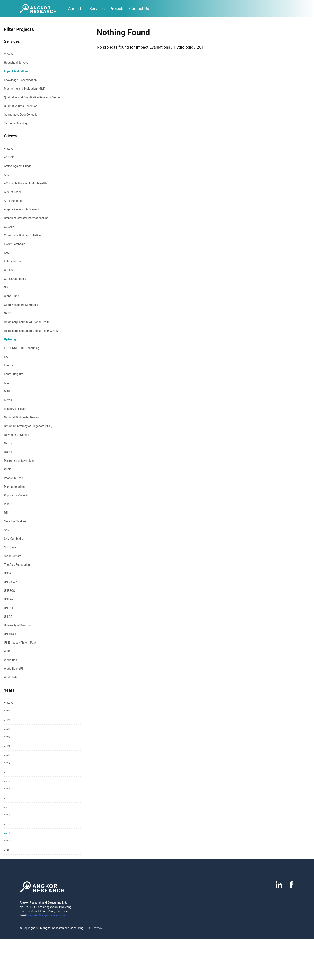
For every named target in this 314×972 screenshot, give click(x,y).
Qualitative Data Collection (20, 106)
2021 (7, 746)
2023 (7, 728)
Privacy (97, 928)
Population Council (16, 495)
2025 (7, 711)
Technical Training (15, 123)
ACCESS (9, 157)
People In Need (13, 478)
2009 (7, 850)
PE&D (7, 469)
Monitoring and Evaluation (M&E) (24, 88)
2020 (7, 754)
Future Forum (12, 261)
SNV (6, 530)
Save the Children (15, 521)
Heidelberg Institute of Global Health (27, 322)
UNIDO (8, 616)
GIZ (6, 287)
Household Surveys (16, 62)
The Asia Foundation (17, 564)
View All (9, 54)
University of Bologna (17, 625)
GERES (8, 270)
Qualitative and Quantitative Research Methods (33, 97)
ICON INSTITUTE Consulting (21, 348)
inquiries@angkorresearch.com (47, 915)
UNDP (8, 573)
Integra (8, 365)
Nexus (8, 443)
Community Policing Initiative (22, 235)
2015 (7, 798)
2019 (7, 763)
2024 (7, 720)
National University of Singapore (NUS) (28, 426)
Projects (116, 8)
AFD (6, 174)
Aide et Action (13, 192)
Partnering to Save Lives (19, 460)
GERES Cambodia (15, 278)
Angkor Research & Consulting (23, 209)
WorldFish (10, 677)
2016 (7, 789)
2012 (7, 824)
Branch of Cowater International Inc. (26, 218)
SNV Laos (10, 547)
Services (97, 8)
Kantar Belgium (13, 374)
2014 (7, 806)
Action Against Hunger (18, 166)
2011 (7, 832)
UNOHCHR (10, 634)
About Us (76, 8)
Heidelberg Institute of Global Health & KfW (31, 330)
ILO (6, 356)
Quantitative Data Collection (21, 114)
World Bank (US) (14, 668)
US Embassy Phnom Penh (20, 642)
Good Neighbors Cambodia (21, 304)
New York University (16, 434)
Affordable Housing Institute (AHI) (25, 183)
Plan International (15, 486)
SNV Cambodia (13, 538)
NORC (8, 452)
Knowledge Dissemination (20, 80)
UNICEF (9, 608)
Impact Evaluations (16, 71)
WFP (7, 651)
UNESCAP (10, 582)
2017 (7, 780)
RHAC (8, 504)
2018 (7, 772)
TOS (88, 928)
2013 (7, 815)
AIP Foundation (13, 200)
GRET (7, 313)
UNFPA (8, 599)
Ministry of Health (15, 408)
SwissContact (12, 556)
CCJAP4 (9, 226)
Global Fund (11, 296)
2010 (7, 841)
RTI (6, 512)
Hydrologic (11, 339)
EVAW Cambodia (14, 244)
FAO (6, 252)
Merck (8, 400)
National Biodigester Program (22, 417)
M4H (7, 391)
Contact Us (139, 8)
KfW (6, 382)
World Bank (11, 660)
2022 (7, 737)
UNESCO (9, 590)
